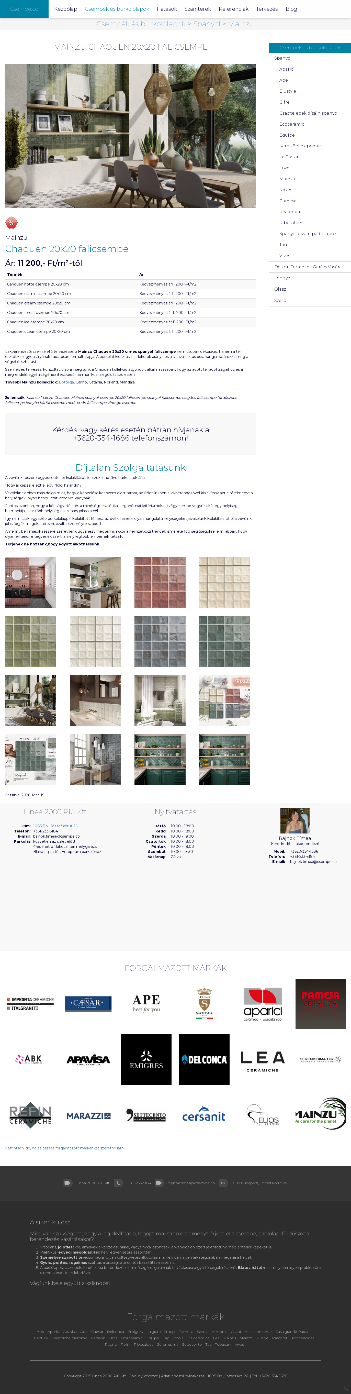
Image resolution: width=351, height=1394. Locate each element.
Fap (167, 1338)
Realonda (289, 211)
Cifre (284, 102)
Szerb (280, 300)
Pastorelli (280, 1338)
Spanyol (207, 23)
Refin (126, 1344)
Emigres (135, 1331)
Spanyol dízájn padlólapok (308, 233)
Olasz (280, 289)
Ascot (236, 1331)
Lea (216, 1338)
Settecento (192, 1344)
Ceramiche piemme (69, 1338)
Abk (40, 1331)
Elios (113, 1338)
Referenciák (233, 9)
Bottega (66, 382)
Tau (283, 244)
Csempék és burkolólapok (142, 23)
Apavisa (70, 1331)
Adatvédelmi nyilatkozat (182, 1376)
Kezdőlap (65, 9)
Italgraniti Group (160, 1331)
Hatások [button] (167, 9)
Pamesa (288, 201)
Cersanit (98, 1338)
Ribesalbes (291, 222)
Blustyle (287, 91)
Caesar (97, 1331)
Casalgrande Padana (293, 1331)
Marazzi (247, 1338)
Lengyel (282, 278)
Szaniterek (198, 9)
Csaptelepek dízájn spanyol (308, 113)
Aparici (287, 69)
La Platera (290, 157)
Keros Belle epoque (300, 146)
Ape (283, 80)
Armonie (220, 1331)
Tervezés (267, 9)
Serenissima (168, 1344)
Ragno (111, 1344)
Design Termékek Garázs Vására (308, 267)
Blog (291, 9)
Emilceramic (132, 1338)
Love (284, 168)
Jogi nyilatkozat (144, 1376)
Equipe (287, 135)
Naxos (285, 190)
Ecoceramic (291, 124)
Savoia (202, 1331)
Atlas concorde (258, 1331)
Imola (178, 1338)
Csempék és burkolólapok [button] (117, 9)
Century (41, 1338)
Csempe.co (24, 9)
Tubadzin (223, 1344)
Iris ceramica (198, 1338)
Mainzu (241, 23)
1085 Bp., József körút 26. (55, 826)
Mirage (262, 1338)
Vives (284, 255)
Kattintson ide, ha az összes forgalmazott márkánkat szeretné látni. (65, 1148)
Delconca (115, 1331)
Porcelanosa (303, 1338)
